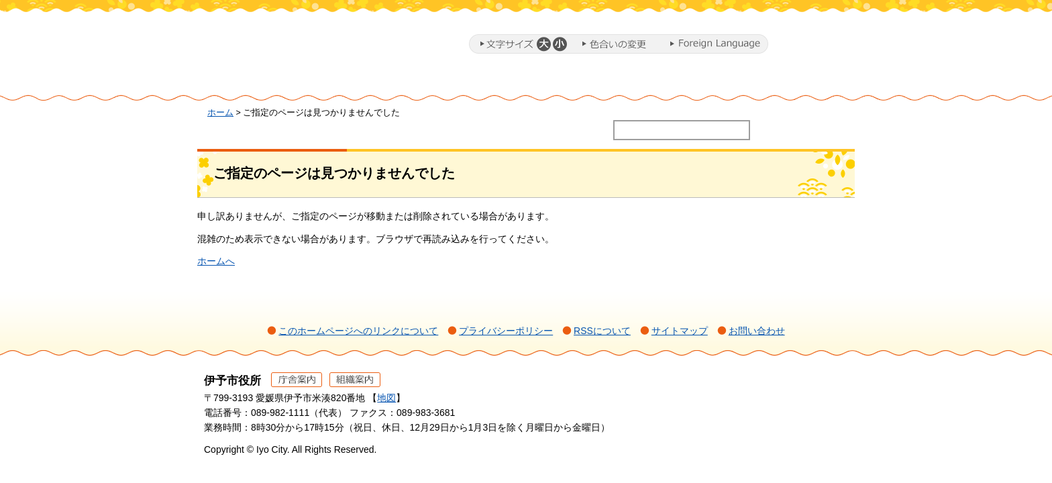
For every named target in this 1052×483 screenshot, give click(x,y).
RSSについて (602, 330)
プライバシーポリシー (506, 330)
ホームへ (216, 261)
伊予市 (311, 46)
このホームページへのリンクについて (358, 330)
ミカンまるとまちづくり (429, 82)
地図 (386, 397)
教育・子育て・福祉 (546, 82)
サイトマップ (679, 330)
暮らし (341, 82)
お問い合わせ (757, 330)
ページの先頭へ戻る (821, 398)
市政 (801, 82)
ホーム (253, 82)
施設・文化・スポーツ (684, 82)
